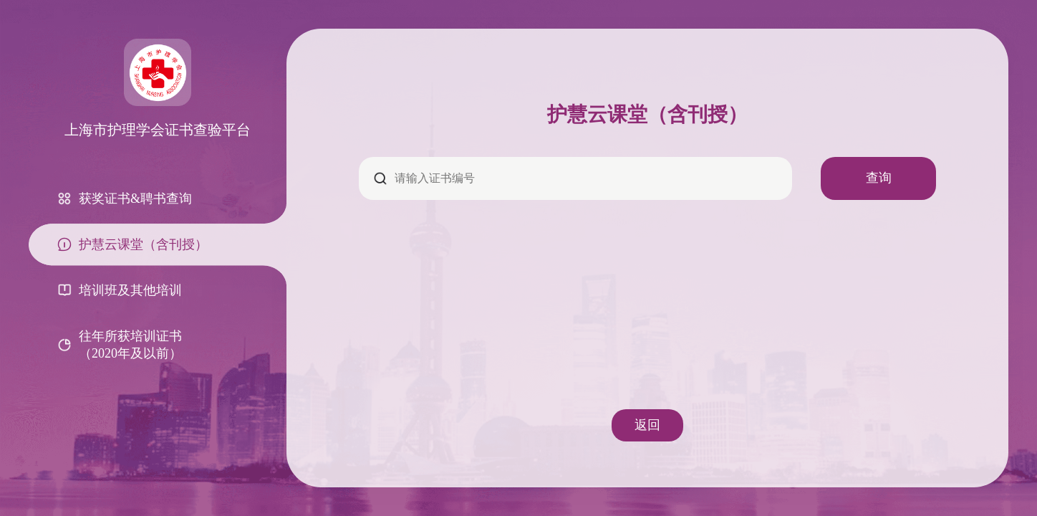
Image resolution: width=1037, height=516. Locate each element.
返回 (647, 425)
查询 (879, 178)
